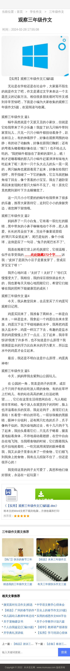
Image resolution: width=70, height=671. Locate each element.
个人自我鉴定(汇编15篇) (19, 627)
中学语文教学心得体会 (51, 604)
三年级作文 (56, 11)
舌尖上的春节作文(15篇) (52, 610)
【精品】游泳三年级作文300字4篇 (32, 643)
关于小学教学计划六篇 (51, 621)
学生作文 (36, 11)
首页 (20, 11)
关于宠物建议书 (13, 621)
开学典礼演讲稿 (13, 632)
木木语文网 (29, 667)
